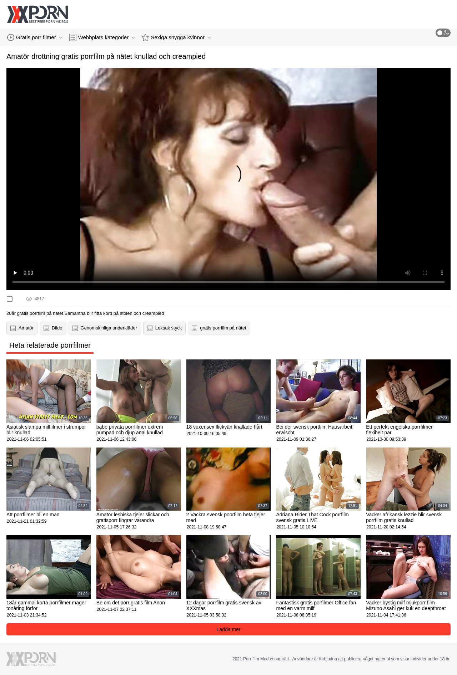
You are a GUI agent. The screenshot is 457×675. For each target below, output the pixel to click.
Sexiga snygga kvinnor (176, 37)
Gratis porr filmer (34, 37)
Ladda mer (229, 629)
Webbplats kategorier (102, 37)
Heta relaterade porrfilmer (50, 345)
